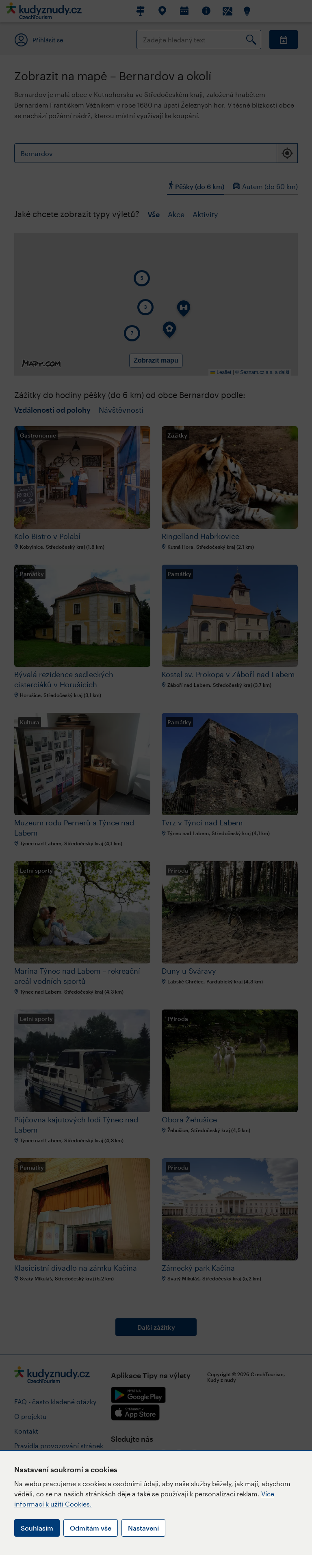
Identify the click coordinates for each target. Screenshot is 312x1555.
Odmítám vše (90, 1528)
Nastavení (143, 1528)
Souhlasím (37, 1528)
